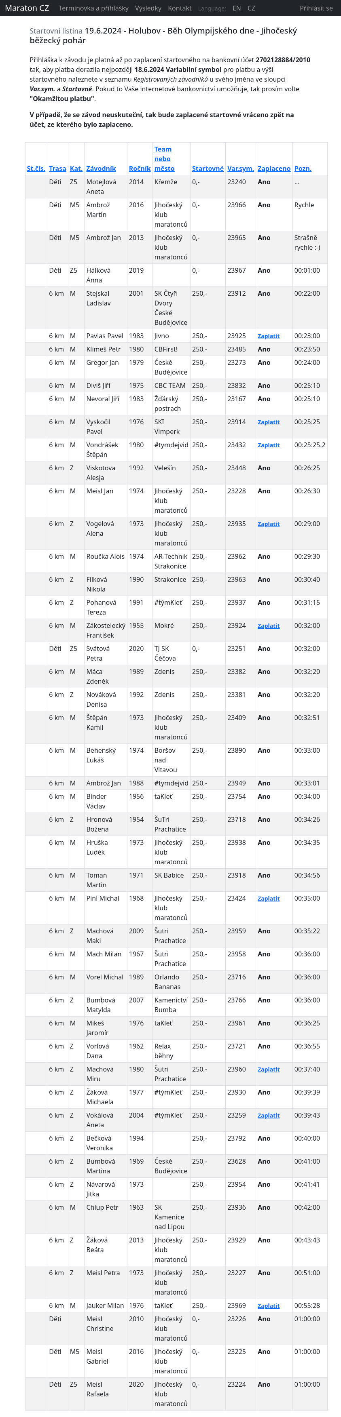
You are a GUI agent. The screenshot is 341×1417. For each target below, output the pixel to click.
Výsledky (148, 8)
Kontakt (180, 8)
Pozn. (303, 168)
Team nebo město (165, 159)
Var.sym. (240, 168)
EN (237, 8)
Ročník (140, 168)
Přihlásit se (316, 8)
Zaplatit (269, 336)
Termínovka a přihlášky (94, 8)
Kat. (76, 168)
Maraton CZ (27, 7)
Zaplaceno (274, 168)
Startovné (208, 168)
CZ (251, 8)
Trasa (57, 168)
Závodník (101, 168)
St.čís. (36, 168)
